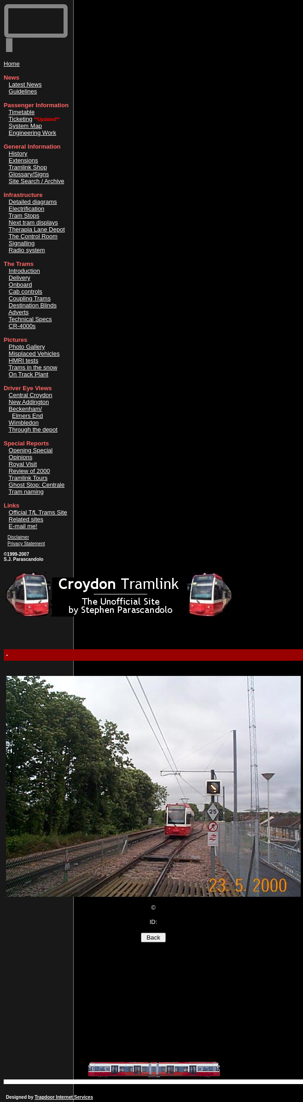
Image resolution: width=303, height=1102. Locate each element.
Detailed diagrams (33, 201)
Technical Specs (30, 319)
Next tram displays (33, 222)
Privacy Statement (26, 543)
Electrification (26, 208)
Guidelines (23, 91)
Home (12, 63)
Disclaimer (18, 537)
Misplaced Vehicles (34, 353)
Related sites (26, 519)
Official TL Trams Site (38, 512)
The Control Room (33, 236)
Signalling (22, 243)
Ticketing (21, 118)
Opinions (20, 457)
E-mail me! (23, 526)
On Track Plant (28, 374)
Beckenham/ (25, 408)
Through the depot (33, 429)
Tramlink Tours (28, 477)
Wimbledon (24, 422)
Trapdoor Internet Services (64, 1097)
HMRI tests (23, 360)
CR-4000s (22, 326)
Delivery (19, 277)
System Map (25, 125)
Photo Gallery (27, 346)
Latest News (25, 84)
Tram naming (26, 491)
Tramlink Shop (28, 167)
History (18, 153)
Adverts (18, 312)
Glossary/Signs (29, 174)
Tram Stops (24, 215)
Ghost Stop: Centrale (36, 484)
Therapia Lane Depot (37, 229)
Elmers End (27, 415)
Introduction (24, 270)
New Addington (29, 401)
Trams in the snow (33, 367)
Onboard (20, 284)
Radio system (27, 250)
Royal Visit (23, 464)
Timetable (22, 112)
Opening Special (30, 450)
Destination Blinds (33, 305)
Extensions (23, 160)
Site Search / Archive (36, 181)
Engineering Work (32, 132)
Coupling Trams (30, 298)
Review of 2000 (29, 470)
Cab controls (25, 291)
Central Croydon (30, 395)
